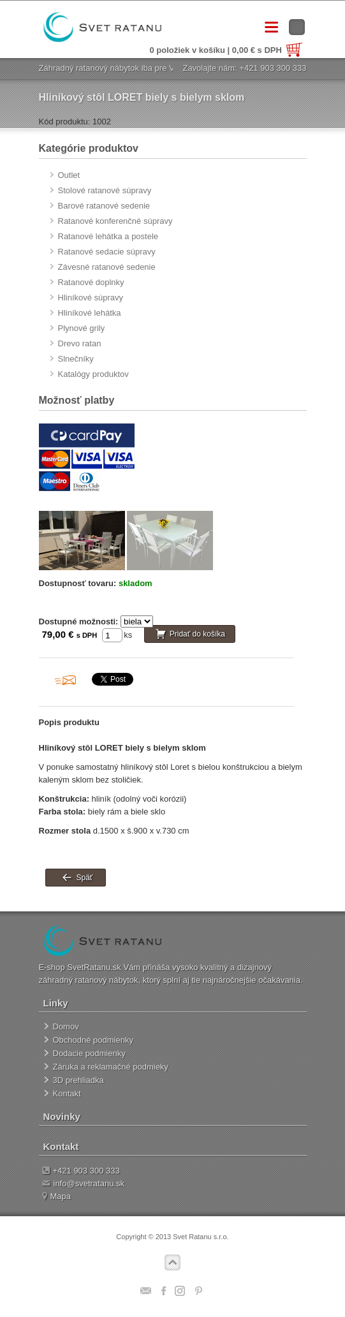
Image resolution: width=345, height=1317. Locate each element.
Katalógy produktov (93, 374)
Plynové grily (81, 328)
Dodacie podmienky (89, 1053)
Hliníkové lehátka (89, 313)
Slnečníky (76, 359)
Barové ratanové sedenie (104, 205)
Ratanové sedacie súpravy (107, 251)
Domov (66, 1026)
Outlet (69, 175)
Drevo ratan (79, 343)
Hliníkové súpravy (91, 297)
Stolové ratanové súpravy (105, 190)
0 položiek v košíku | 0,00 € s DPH (226, 50)
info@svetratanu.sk (83, 1183)
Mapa (56, 1196)
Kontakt (67, 1093)
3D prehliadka (78, 1080)
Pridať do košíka (197, 634)
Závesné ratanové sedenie (107, 267)
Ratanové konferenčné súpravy (115, 221)
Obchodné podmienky (93, 1040)
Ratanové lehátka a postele (108, 236)
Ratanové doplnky (91, 282)
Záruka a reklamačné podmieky (110, 1066)
